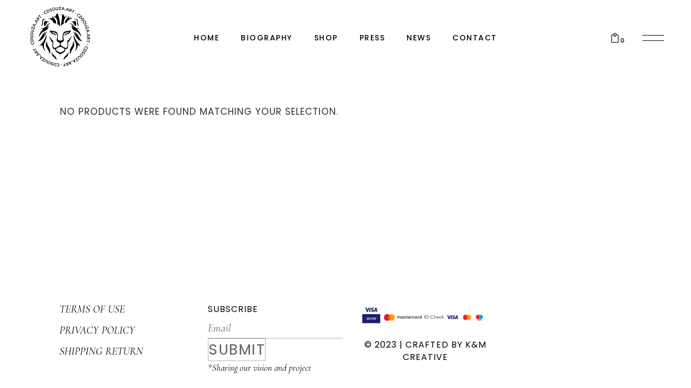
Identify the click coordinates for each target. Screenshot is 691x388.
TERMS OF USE (92, 309)
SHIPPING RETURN (101, 351)
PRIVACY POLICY (97, 330)
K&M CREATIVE (444, 350)
